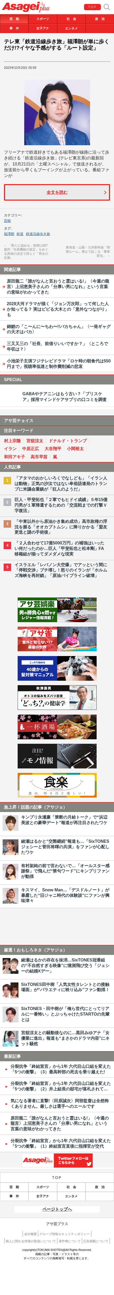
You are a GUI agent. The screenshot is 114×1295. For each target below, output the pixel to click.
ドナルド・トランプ (68, 441)
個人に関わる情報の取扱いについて (31, 1241)
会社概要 (30, 1234)
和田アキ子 (14, 457)
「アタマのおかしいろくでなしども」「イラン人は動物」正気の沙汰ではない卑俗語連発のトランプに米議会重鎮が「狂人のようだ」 (60, 483)
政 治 (100, 19)
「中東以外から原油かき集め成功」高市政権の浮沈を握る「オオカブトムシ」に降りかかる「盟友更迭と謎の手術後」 (60, 527)
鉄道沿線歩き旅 (38, 234)
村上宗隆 (12, 441)
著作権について (70, 1241)
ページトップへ (57, 1209)
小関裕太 (75, 448)
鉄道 (20, 234)
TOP (92, 7)
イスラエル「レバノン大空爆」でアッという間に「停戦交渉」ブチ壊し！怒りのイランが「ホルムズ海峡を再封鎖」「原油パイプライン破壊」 (60, 570)
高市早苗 (39, 457)
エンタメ (71, 28)
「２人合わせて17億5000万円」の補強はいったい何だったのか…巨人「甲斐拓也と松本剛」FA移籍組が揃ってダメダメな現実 (59, 548)
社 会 (71, 19)
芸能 (7, 221)
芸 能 (14, 19)
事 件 (14, 28)
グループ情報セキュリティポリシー (64, 1234)
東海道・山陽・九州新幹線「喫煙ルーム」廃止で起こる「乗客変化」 (88, 252)
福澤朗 (9, 234)
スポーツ (42, 19)
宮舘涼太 (34, 441)
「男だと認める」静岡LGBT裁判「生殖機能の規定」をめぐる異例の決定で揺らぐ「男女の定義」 (26, 252)
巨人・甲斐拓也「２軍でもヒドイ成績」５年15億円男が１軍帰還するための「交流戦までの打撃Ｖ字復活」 (61, 505)
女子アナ (42, 28)
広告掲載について (95, 1241)
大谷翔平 (52, 448)
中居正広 (30, 448)
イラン (10, 448)
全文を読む (57, 192)
